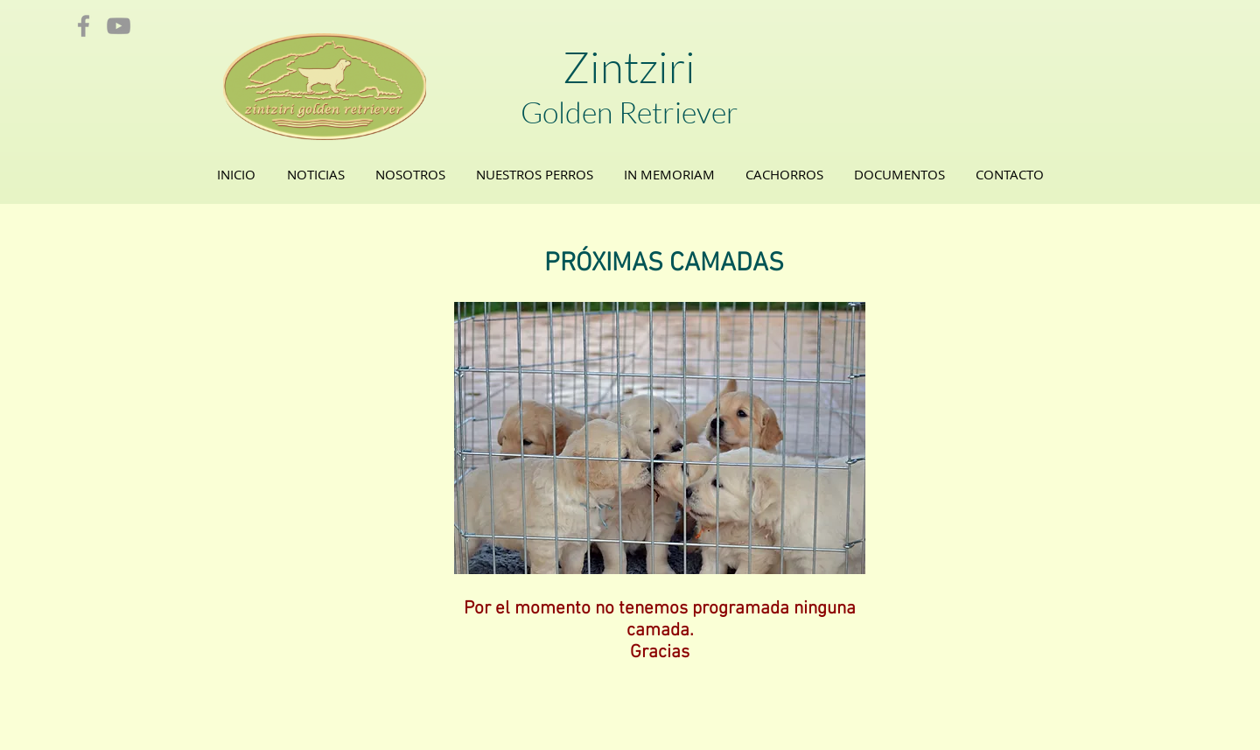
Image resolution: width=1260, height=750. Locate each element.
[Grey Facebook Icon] (83, 25)
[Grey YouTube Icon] (118, 25)
